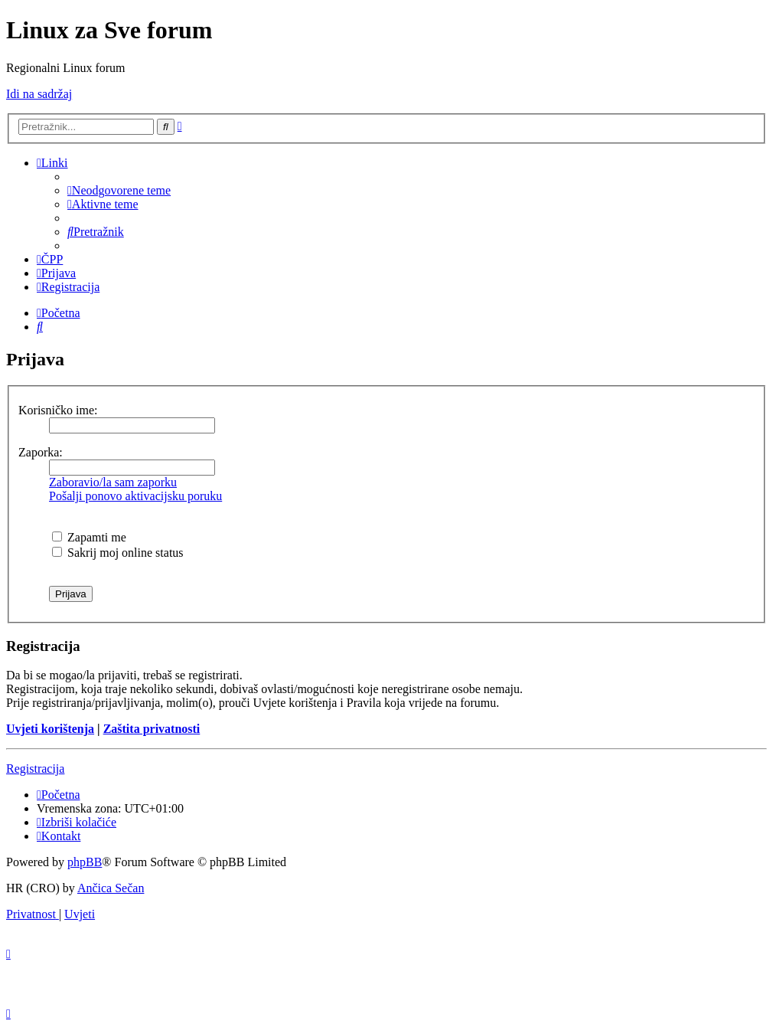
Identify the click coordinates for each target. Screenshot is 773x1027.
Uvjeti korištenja (50, 728)
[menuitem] (119, 190)
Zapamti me (89, 537)
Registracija (35, 768)
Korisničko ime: (58, 410)
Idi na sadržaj (39, 93)
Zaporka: (40, 452)
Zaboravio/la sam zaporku (113, 482)
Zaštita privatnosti (152, 728)
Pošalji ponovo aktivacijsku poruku (135, 495)
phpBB (84, 861)
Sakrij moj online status (118, 552)
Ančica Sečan (111, 888)
